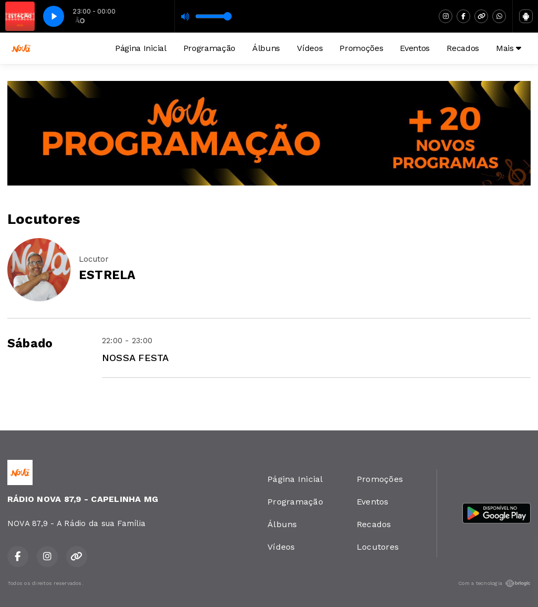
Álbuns (266, 48)
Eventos (415, 48)
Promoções (361, 48)
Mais (508, 48)
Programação (209, 48)
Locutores (378, 547)
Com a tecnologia (494, 583)
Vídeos (310, 48)
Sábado (30, 343)
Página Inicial (141, 48)
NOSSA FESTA (135, 357)
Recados (463, 48)
